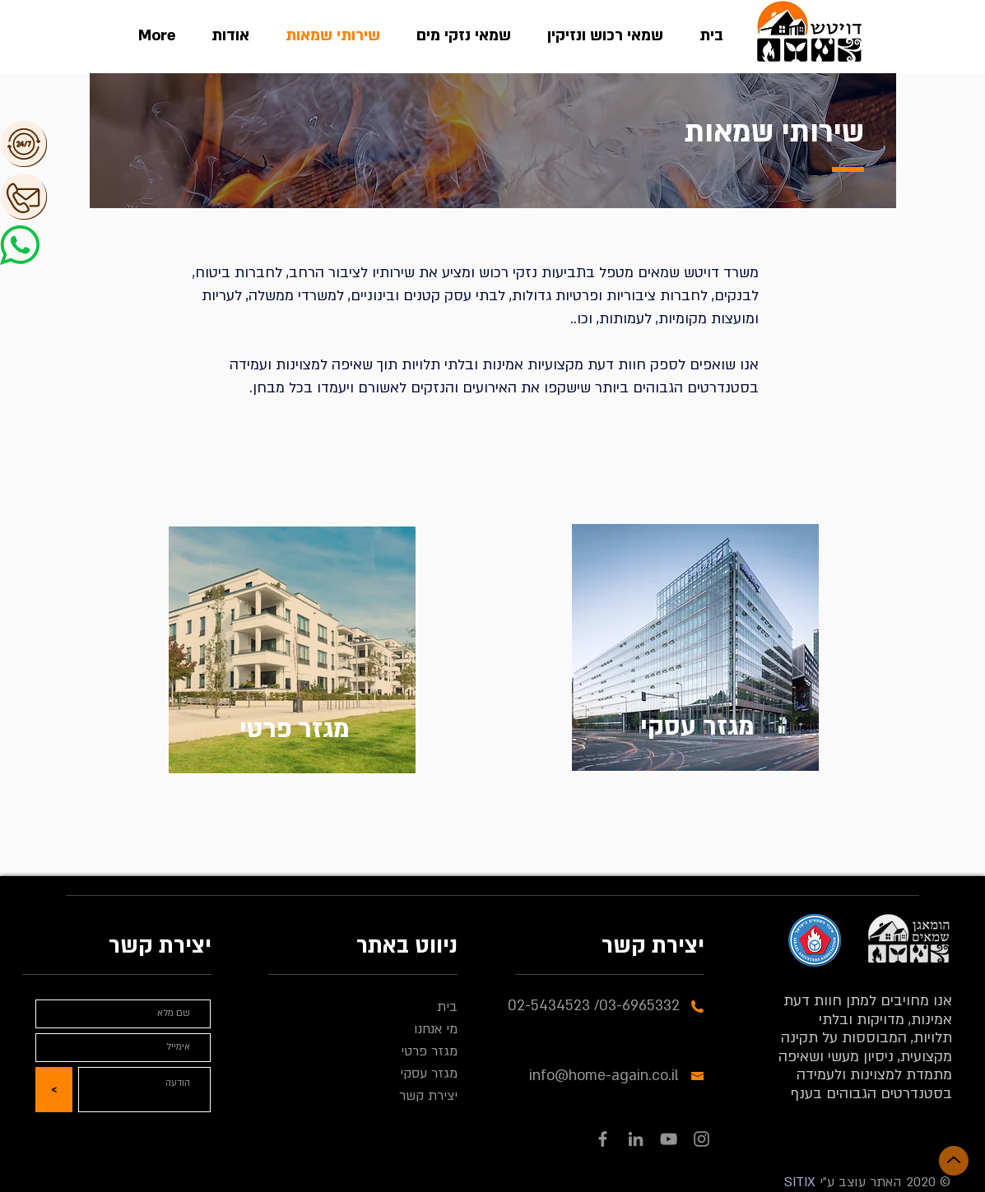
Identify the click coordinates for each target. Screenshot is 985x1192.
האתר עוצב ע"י (858, 1182)
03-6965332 (639, 1005)
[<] (53, 1089)
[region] (292, 655)
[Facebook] (602, 1139)
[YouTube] (668, 1139)
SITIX (799, 1182)
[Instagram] (701, 1139)
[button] (82, 143)
